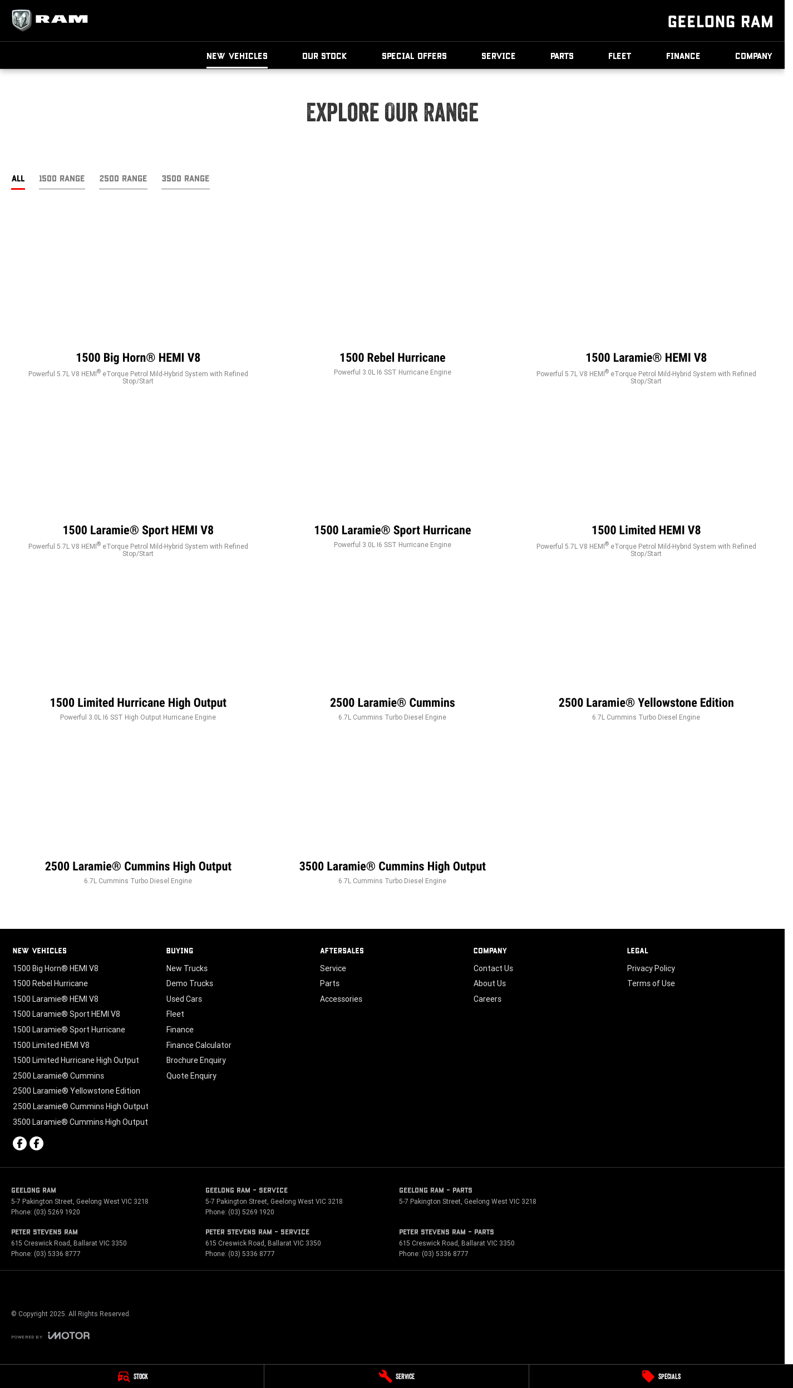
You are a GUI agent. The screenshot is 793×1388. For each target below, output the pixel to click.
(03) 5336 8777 (57, 1253)
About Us (490, 983)
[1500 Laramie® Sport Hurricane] (392, 477)
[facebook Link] (20, 1143)
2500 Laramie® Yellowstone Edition (76, 1091)
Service (498, 55)
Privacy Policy (651, 968)
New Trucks (187, 968)
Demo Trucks (189, 983)
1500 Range (62, 178)
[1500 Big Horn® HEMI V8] (138, 309)
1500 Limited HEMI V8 (51, 1045)
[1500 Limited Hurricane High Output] (138, 650)
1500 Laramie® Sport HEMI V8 (66, 1014)
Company (754, 55)
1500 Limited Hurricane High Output (76, 1060)
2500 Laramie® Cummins (58, 1076)
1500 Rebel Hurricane (50, 983)
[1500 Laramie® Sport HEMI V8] (138, 482)
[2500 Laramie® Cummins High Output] (138, 813)
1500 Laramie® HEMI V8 (55, 999)
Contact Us (493, 968)
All (18, 178)
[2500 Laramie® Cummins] (392, 650)
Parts (562, 55)
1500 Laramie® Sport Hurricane (69, 1030)
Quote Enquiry (191, 1076)
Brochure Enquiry (196, 1060)
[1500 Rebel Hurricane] (392, 305)
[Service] (396, 1376)
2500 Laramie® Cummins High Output (81, 1106)
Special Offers (414, 55)
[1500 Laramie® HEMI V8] (646, 309)
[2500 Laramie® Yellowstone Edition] (646, 650)
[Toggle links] (50, 1335)
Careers (487, 999)
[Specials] (661, 1376)
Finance (683, 55)
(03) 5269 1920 (57, 1212)
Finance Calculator (199, 1045)
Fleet (620, 55)
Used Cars (184, 999)
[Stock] (132, 1376)
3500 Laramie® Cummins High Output (80, 1122)
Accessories (341, 999)
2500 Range (123, 178)
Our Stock (324, 55)
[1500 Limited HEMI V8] (646, 482)
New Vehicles (237, 55)
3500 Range (185, 178)
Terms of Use (651, 983)
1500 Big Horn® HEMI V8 (55, 968)
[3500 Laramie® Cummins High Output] (392, 813)
